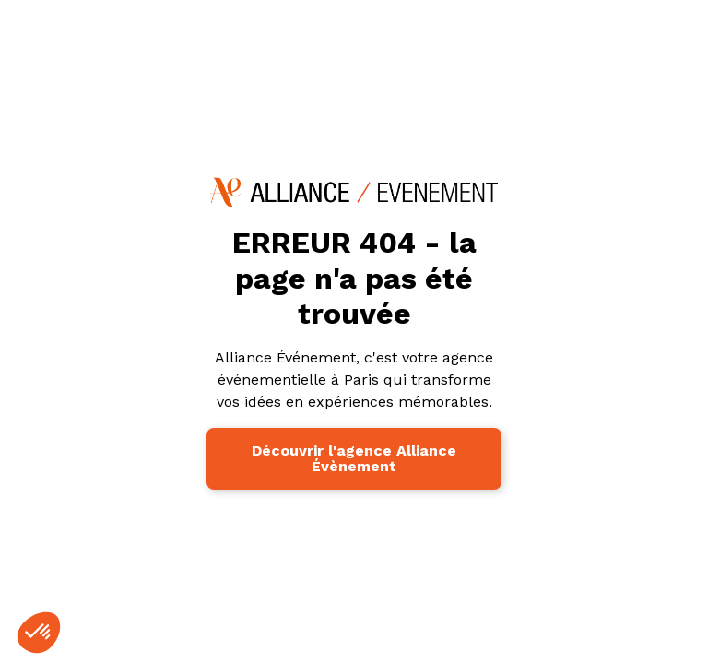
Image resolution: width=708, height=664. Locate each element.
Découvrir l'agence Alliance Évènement (354, 459)
